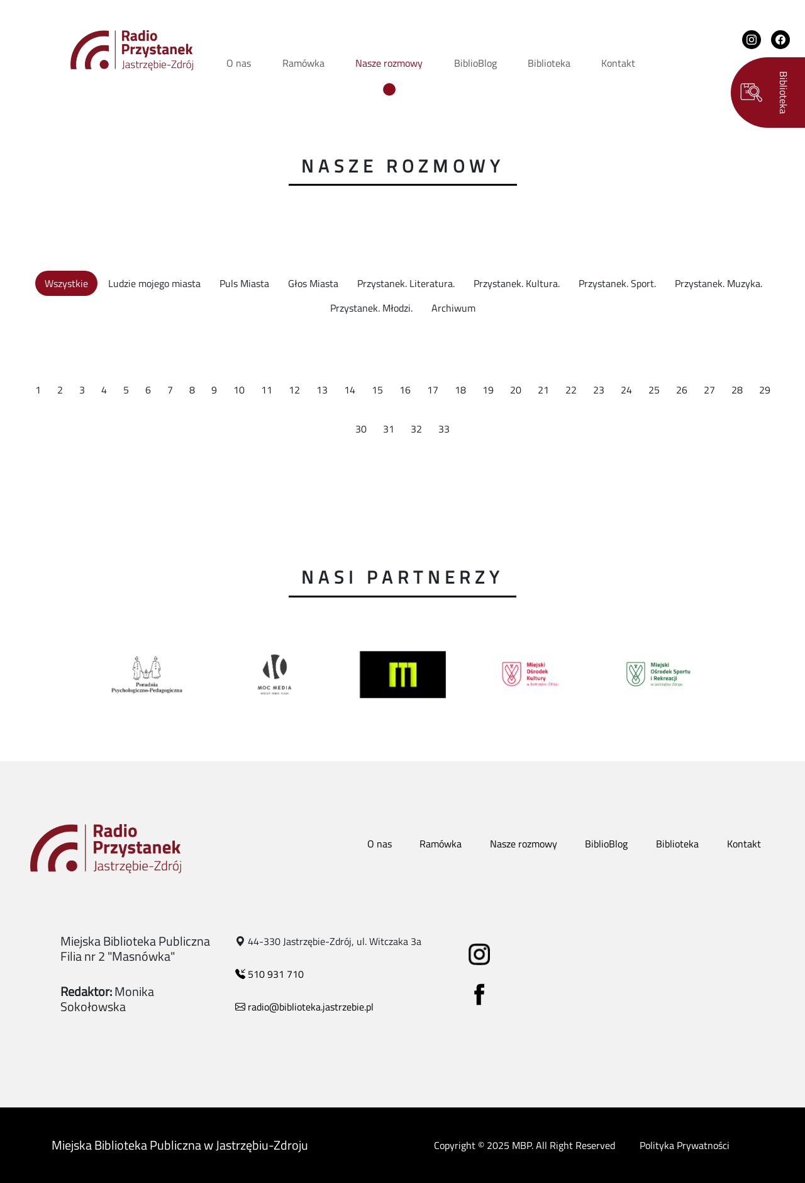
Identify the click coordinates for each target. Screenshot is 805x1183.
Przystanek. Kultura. (517, 283)
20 (515, 389)
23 (598, 389)
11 (266, 389)
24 (626, 389)
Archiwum (453, 307)
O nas (238, 63)
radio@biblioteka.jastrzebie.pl (304, 1006)
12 (294, 389)
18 (460, 389)
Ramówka (303, 63)
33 (444, 428)
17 (432, 389)
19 (488, 389)
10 (239, 389)
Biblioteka (549, 63)
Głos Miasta (313, 283)
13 (322, 389)
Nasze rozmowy (389, 63)
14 (349, 389)
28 (737, 389)
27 (709, 389)
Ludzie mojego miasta (154, 283)
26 (681, 389)
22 (571, 389)
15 (377, 389)
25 (654, 389)
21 (543, 389)
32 (416, 428)
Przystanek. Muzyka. (718, 283)
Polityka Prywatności (685, 1145)
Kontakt (618, 63)
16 (405, 389)
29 (764, 389)
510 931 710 (269, 974)
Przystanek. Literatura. (406, 283)
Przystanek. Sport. (617, 283)
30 (361, 428)
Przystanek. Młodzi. (371, 307)
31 (388, 428)
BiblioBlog (475, 63)
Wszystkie (66, 283)
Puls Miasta (244, 283)
